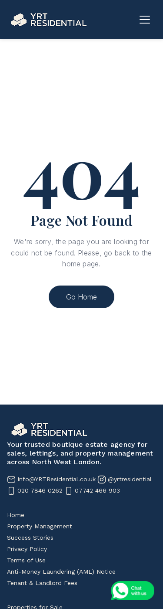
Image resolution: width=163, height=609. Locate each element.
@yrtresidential (130, 479)
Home (15, 514)
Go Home (81, 297)
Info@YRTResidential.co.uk (56, 479)
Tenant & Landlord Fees (42, 582)
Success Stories (30, 537)
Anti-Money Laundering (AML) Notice (61, 571)
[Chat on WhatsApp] (132, 590)
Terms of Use (26, 560)
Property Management (39, 526)
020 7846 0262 (40, 490)
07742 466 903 (97, 490)
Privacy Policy (27, 548)
